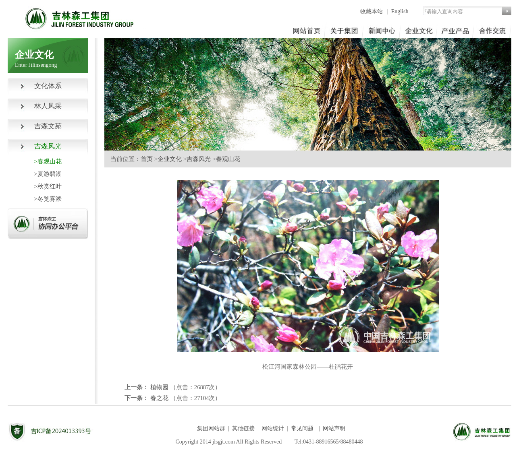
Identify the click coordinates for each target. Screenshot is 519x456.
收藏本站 (372, 11)
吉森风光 (199, 159)
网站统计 (273, 428)
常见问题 (302, 428)
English (400, 11)
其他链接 (243, 428)
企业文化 (170, 159)
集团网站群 (211, 428)
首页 (147, 159)
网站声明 (334, 428)
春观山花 (228, 159)
